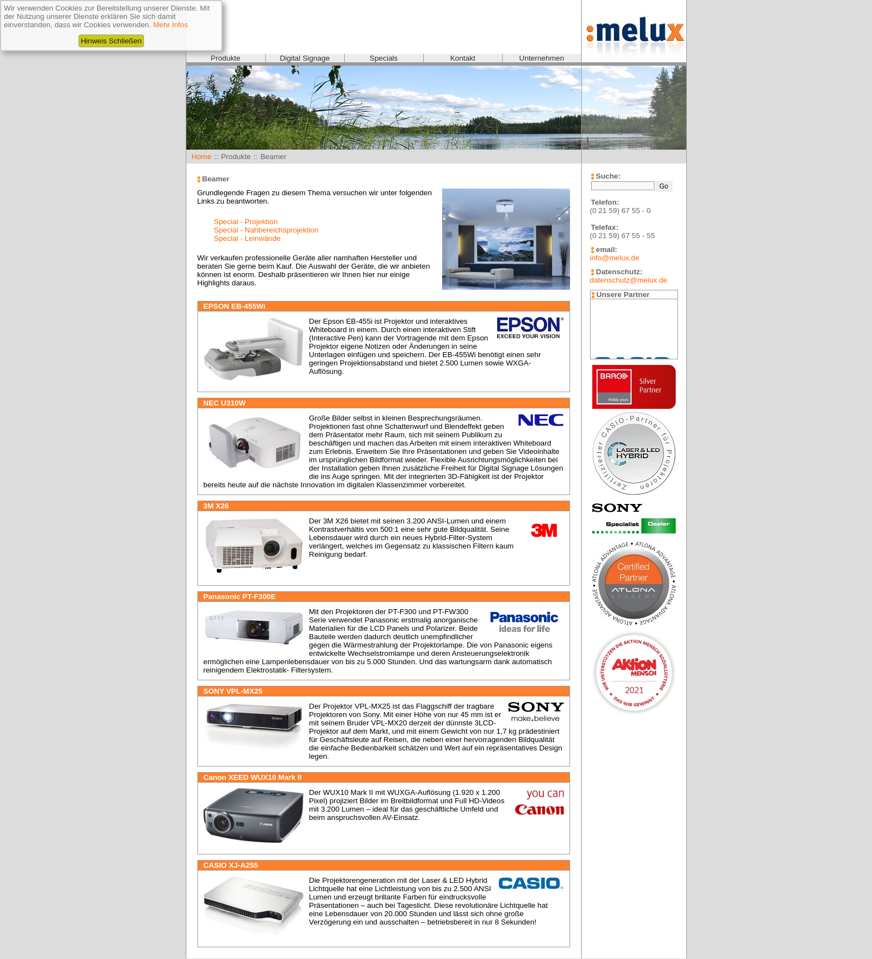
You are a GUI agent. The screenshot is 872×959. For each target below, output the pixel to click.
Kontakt (462, 58)
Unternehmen (541, 58)
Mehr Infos (170, 25)
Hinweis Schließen (111, 41)
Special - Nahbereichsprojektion (266, 230)
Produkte (225, 58)
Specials (384, 58)
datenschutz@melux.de (628, 280)
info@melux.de (615, 258)
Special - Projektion (246, 221)
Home (202, 156)
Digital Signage (305, 58)
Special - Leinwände (247, 238)
